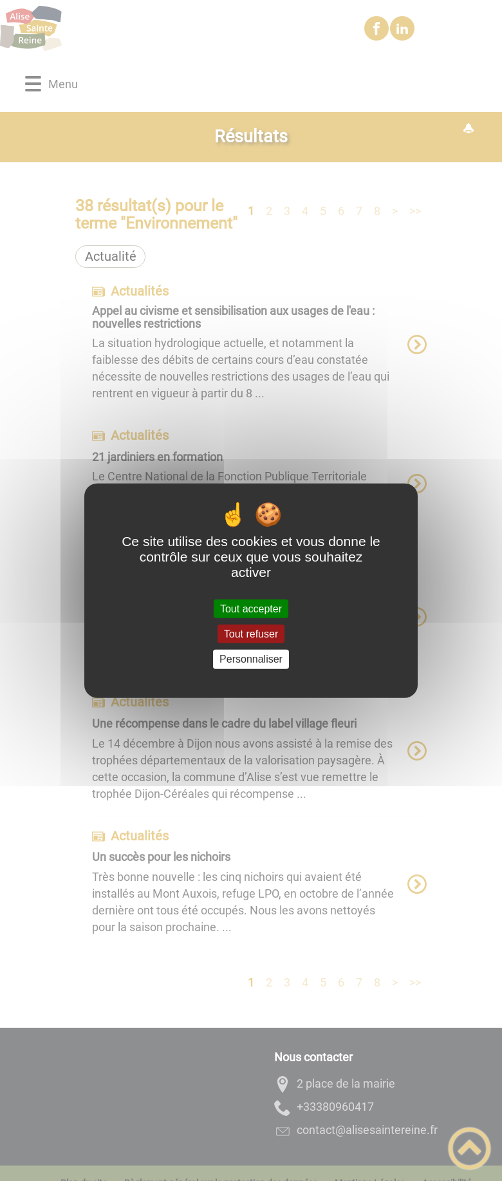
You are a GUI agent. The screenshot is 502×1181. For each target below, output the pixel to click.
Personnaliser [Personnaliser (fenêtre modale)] (251, 659)
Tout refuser (251, 633)
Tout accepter (251, 608)
